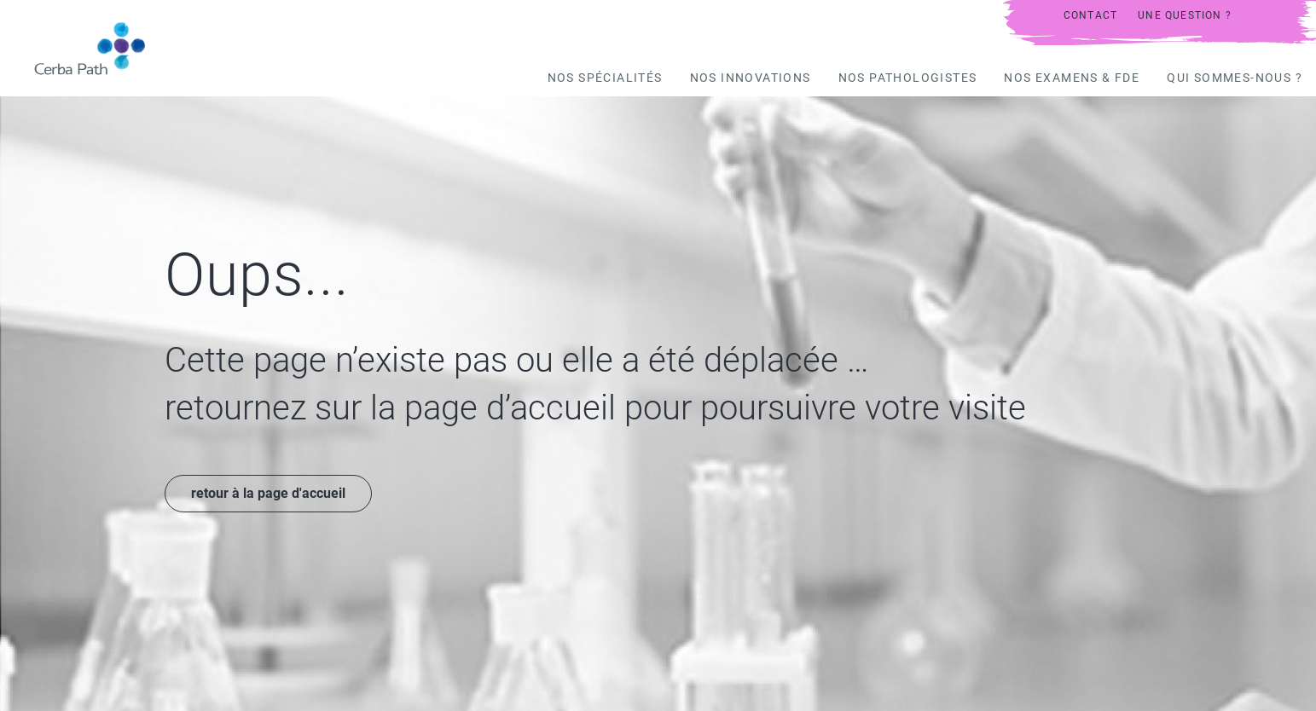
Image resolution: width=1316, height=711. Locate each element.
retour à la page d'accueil (268, 493)
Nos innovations (750, 77)
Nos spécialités (605, 77)
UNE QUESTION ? (1185, 15)
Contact (1090, 15)
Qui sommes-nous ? (1234, 77)
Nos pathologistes (907, 77)
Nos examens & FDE (1071, 77)
